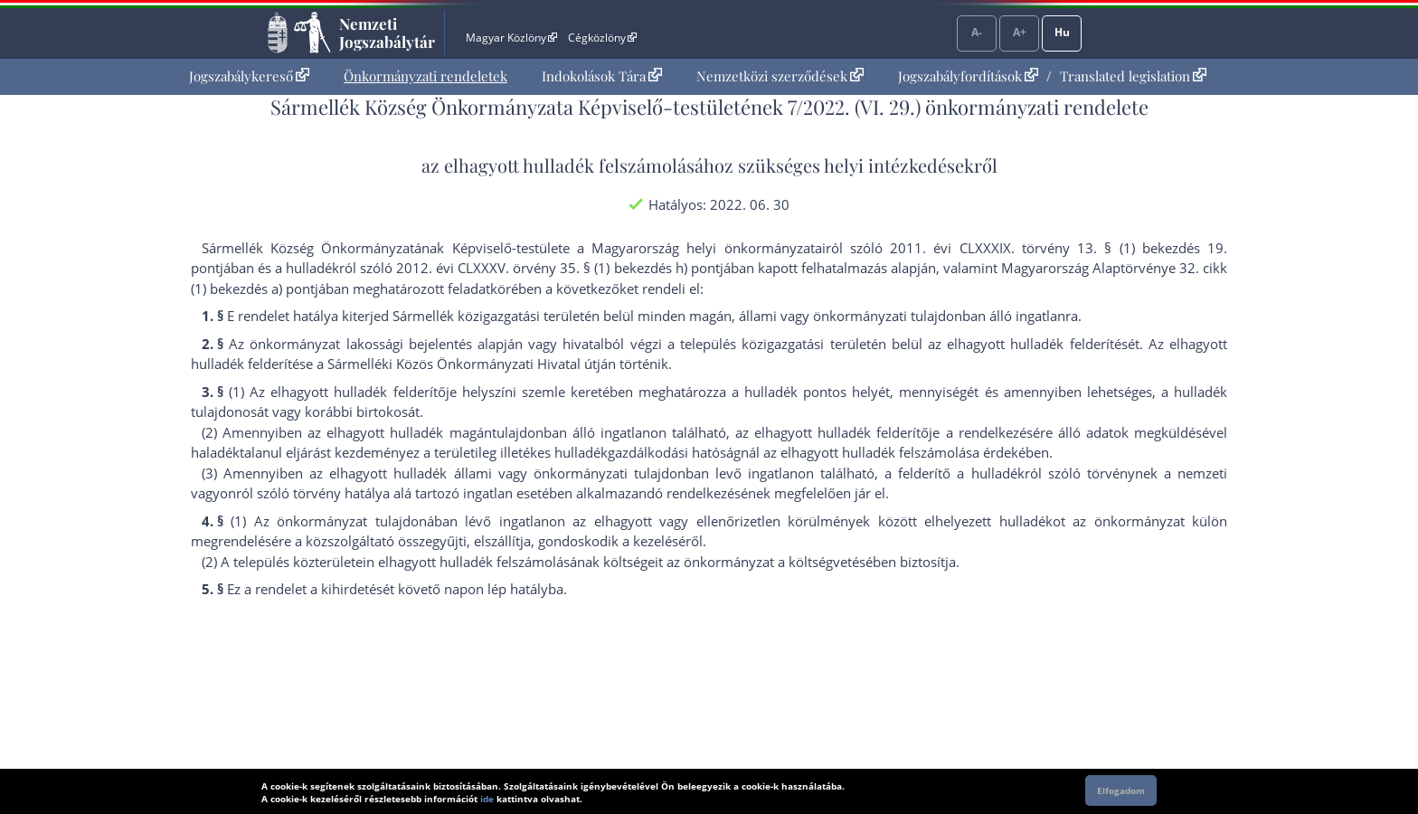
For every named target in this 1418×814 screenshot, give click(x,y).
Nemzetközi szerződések (780, 76)
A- (976, 32)
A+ (1019, 32)
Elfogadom (1121, 790)
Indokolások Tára (602, 76)
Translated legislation (1133, 76)
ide (487, 798)
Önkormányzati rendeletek (425, 76)
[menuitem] (249, 76)
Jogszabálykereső (249, 76)
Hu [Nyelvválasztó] (1062, 32)
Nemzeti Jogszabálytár (387, 33)
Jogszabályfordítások (968, 76)
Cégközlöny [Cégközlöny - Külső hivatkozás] (602, 37)
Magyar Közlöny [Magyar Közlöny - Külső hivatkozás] (511, 37)
